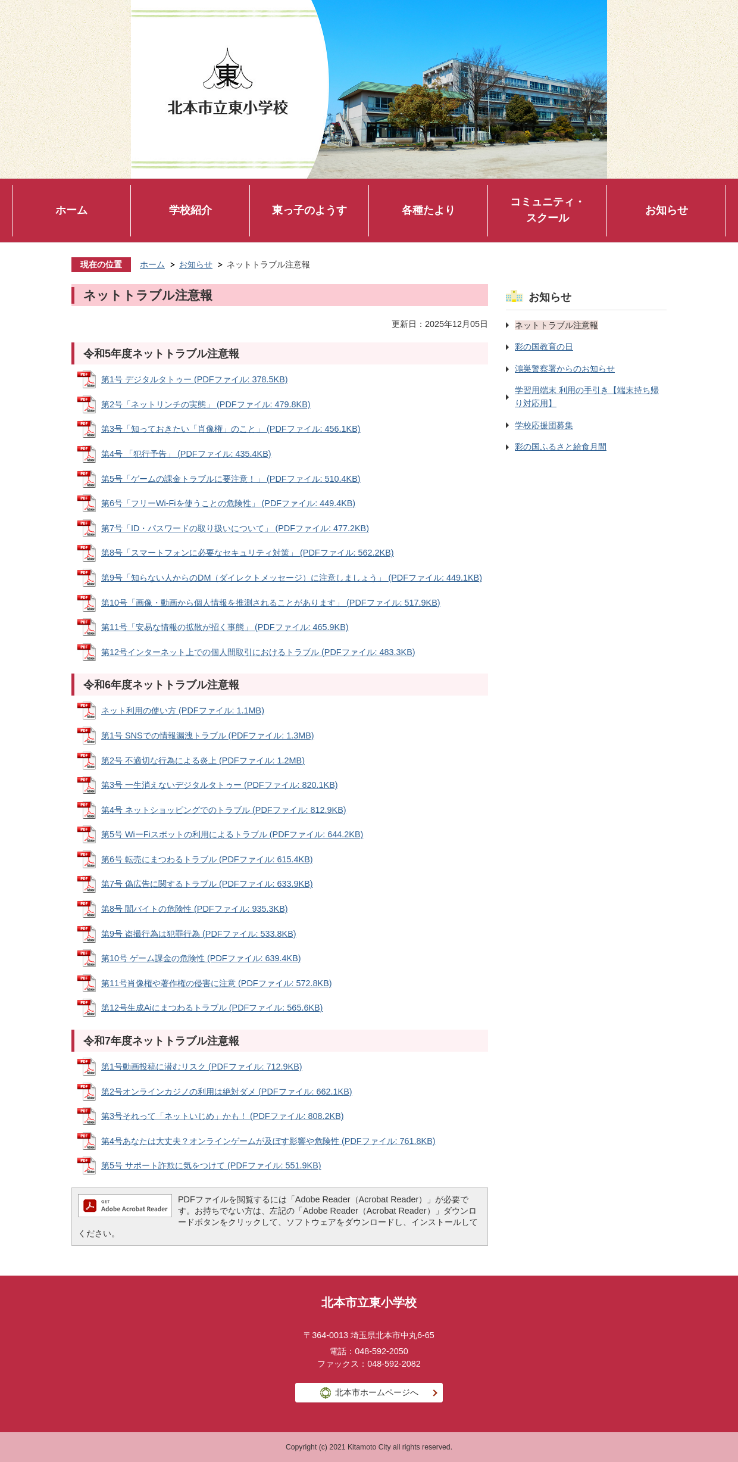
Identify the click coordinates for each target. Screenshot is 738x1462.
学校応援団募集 (544, 425)
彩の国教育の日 (544, 346)
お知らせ (666, 210)
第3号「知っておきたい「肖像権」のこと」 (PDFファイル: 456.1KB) (231, 429)
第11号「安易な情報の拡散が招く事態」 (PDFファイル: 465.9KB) (225, 627)
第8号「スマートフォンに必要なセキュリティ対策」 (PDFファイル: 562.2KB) (247, 552)
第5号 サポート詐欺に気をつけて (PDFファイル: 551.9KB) (211, 1165)
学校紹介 (190, 210)
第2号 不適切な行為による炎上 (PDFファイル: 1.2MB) (203, 760)
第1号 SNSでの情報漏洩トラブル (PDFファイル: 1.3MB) (207, 735)
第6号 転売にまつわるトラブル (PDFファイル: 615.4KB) (207, 859)
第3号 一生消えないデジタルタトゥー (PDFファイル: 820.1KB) (219, 785)
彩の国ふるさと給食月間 (560, 446)
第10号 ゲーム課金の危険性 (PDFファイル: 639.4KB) (201, 958)
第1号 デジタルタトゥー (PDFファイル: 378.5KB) (194, 379)
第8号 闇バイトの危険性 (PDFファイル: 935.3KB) (194, 909)
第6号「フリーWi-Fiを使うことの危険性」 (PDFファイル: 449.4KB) (228, 503)
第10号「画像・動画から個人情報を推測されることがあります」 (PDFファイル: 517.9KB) (270, 602)
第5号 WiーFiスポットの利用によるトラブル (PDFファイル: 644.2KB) (232, 834)
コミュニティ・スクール (547, 210)
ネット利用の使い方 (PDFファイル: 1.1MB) (182, 710)
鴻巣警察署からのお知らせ (565, 368)
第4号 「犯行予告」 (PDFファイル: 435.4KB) (186, 454)
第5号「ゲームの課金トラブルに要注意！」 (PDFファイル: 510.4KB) (231, 479)
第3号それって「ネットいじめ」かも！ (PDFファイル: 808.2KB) (222, 1116)
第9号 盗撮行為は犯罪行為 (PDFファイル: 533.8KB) (198, 934)
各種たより (428, 210)
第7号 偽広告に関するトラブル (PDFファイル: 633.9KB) (207, 884)
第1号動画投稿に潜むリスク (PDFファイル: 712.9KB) (201, 1066)
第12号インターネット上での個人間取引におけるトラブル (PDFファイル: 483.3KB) (258, 652)
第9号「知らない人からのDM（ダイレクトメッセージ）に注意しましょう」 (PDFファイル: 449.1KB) (291, 577)
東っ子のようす (309, 210)
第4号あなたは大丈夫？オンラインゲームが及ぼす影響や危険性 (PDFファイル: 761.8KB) (268, 1141)
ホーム (71, 210)
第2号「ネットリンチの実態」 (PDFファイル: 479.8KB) (206, 404)
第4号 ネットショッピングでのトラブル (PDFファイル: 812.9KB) (223, 810)
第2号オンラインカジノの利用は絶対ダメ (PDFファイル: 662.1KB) (226, 1091)
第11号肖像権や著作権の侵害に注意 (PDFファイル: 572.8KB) (216, 983)
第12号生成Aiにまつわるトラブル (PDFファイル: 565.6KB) (212, 1007)
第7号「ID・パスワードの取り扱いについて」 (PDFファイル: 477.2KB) (235, 528)
